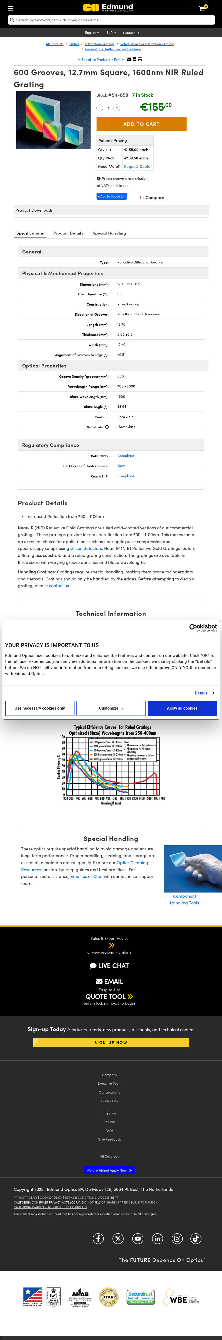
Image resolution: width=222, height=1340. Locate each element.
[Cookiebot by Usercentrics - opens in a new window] (193, 628)
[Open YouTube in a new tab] (137, 1240)
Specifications (30, 233)
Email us (79, 876)
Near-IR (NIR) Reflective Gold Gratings (113, 49)
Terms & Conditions (80, 1197)
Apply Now (107, 1170)
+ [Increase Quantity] (117, 107)
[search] (111, 20)
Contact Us (131, 33)
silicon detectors (86, 548)
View (121, 465)
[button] (134, 59)
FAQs (109, 1130)
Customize (111, 708)
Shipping (109, 1113)
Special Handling (109, 233)
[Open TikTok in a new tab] (196, 1240)
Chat (98, 876)
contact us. (59, 585)
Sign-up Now (111, 1042)
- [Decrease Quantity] (100, 107)
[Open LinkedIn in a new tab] (157, 1240)
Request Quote (137, 166)
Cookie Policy (51, 1197)
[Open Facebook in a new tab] (98, 1240)
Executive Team (109, 1083)
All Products (55, 44)
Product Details (68, 233)
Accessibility (108, 1197)
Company (109, 1074)
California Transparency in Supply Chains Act (50, 1207)
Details (201, 693)
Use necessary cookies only (40, 708)
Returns (109, 1121)
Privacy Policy (25, 1197)
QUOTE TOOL (105, 996)
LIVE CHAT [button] (109, 966)
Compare (152, 197)
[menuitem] (12, 7)
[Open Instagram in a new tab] (177, 1240)
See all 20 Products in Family (101, 59)
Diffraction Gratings (99, 44)
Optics (74, 44)
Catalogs (109, 1156)
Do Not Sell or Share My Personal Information (120, 1202)
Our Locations (109, 1092)
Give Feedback (109, 1139)
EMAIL (109, 981)
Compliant (125, 455)
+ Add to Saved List (112, 196)
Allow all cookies (182, 708)
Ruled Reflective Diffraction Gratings (147, 44)
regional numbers (116, 952)
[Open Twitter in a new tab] (118, 1240)
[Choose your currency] (112, 33)
